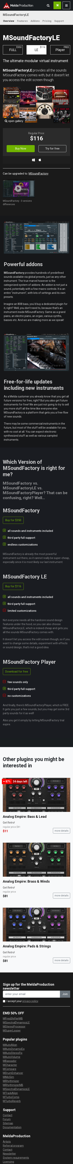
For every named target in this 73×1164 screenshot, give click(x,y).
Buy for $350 (13, 520)
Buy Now (20, 148)
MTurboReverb (12, 1101)
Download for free (16, 671)
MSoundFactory (38, 173)
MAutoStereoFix (12, 1052)
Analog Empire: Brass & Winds (26, 881)
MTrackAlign (10, 1093)
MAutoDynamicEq (13, 1048)
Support (59, 20)
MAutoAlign (10, 1044)
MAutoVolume (11, 1056)
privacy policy (30, 1001)
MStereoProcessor (14, 1026)
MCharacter (10, 1065)
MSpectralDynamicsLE (16, 1022)
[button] (48, 5)
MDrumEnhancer (13, 1073)
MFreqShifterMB (13, 1018)
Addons (35, 20)
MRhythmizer (11, 1081)
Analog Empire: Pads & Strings (27, 946)
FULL (15, 49)
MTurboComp (11, 1097)
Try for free (52, 148)
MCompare (9, 1069)
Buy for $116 (13, 586)
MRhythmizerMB (13, 1085)
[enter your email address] (31, 994)
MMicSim (8, 1077)
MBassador (9, 1060)
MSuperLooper (12, 1030)
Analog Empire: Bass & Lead (25, 817)
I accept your (22, 1001)
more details (61, 830)
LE (40, 49)
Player (62, 49)
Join (65, 994)
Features (22, 20)
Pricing (46, 20)
